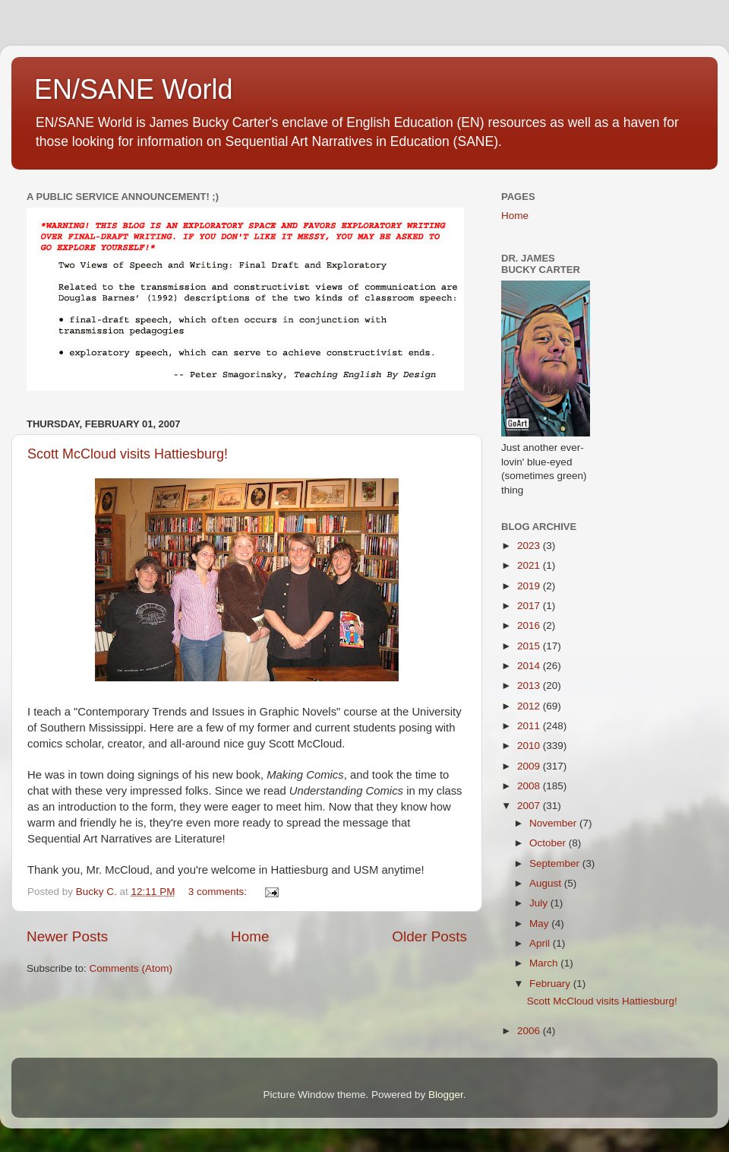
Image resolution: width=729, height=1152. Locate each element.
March (544, 963)
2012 (530, 706)
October (549, 843)
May (540, 923)
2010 (530, 745)
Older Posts (429, 936)
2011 (530, 726)
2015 (530, 646)
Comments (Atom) (131, 968)
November (554, 823)
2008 (530, 786)
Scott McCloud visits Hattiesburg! (127, 454)
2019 (530, 586)
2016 (530, 625)
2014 (530, 665)
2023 (530, 545)
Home (250, 936)
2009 (530, 766)
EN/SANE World (133, 89)
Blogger (445, 1094)
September (555, 863)
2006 (530, 1030)
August (546, 883)
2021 (530, 565)
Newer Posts (67, 936)
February (551, 983)
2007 (530, 805)
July (540, 903)
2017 (530, 605)
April (541, 943)
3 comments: (219, 891)
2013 (530, 685)
